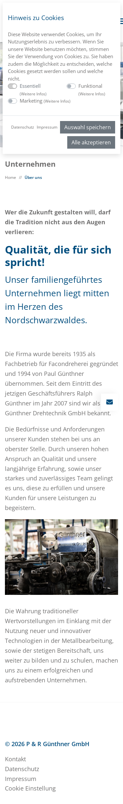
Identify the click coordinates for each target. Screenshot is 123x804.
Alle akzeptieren (91, 142)
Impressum (47, 127)
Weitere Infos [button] (33, 94)
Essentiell (33, 90)
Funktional (91, 90)
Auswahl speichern (87, 127)
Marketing (45, 100)
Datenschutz (22, 127)
